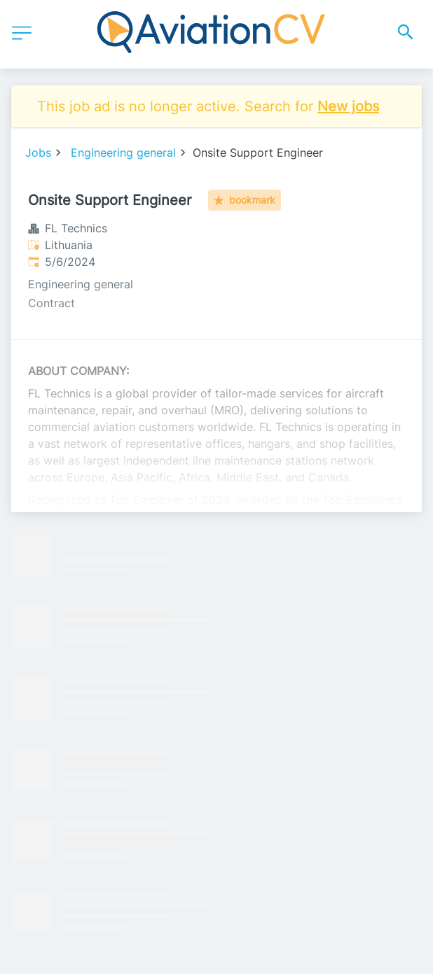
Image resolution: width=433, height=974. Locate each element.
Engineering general (123, 153)
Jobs (38, 153)
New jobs (348, 106)
